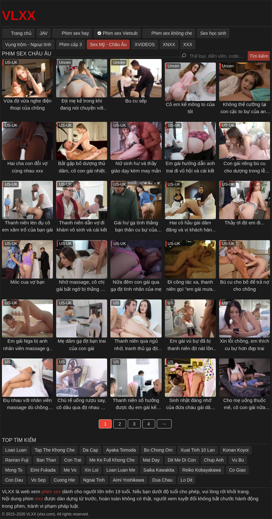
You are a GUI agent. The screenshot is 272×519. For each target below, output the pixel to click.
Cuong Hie (64, 480)
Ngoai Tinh (94, 480)
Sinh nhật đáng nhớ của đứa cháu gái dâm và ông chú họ (190, 407)
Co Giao (237, 470)
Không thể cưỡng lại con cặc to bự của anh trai (244, 112)
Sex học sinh (213, 33)
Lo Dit (187, 480)
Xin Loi (91, 470)
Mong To (13, 470)
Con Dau (14, 480)
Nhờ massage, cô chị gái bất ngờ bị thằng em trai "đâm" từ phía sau (81, 289)
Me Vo (70, 470)
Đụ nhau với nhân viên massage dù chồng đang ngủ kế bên (27, 407)
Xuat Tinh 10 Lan (198, 450)
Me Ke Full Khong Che (112, 460)
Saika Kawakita (158, 470)
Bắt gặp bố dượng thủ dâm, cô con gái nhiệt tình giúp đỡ (81, 171)
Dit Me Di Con (182, 460)
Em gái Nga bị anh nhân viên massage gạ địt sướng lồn (27, 348)
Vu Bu (238, 460)
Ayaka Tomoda (121, 450)
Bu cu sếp (135, 100)
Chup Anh (214, 460)
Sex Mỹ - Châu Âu (108, 44)
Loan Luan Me (121, 470)
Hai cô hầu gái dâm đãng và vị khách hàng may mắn (190, 230)
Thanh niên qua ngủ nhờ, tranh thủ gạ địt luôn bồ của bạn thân (136, 348)
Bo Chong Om (158, 450)
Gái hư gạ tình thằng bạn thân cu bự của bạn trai (136, 230)
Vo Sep (38, 480)
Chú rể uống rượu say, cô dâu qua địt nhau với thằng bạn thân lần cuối (81, 407)
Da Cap (90, 450)
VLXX (18, 15)
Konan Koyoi (235, 450)
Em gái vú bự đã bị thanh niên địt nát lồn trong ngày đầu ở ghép (190, 348)
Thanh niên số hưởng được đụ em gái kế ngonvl (136, 407)
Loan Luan (15, 450)
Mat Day (151, 460)
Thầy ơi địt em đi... (245, 222)
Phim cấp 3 (70, 44)
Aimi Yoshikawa (128, 480)
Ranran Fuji (16, 460)
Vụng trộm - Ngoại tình (28, 44)
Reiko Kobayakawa (201, 470)
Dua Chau (162, 480)
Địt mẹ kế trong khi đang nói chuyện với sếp (81, 108)
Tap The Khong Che (55, 450)
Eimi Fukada (42, 470)
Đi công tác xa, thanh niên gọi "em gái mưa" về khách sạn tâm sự (190, 289)
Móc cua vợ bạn (27, 282)
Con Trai (72, 460)
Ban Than (46, 460)
